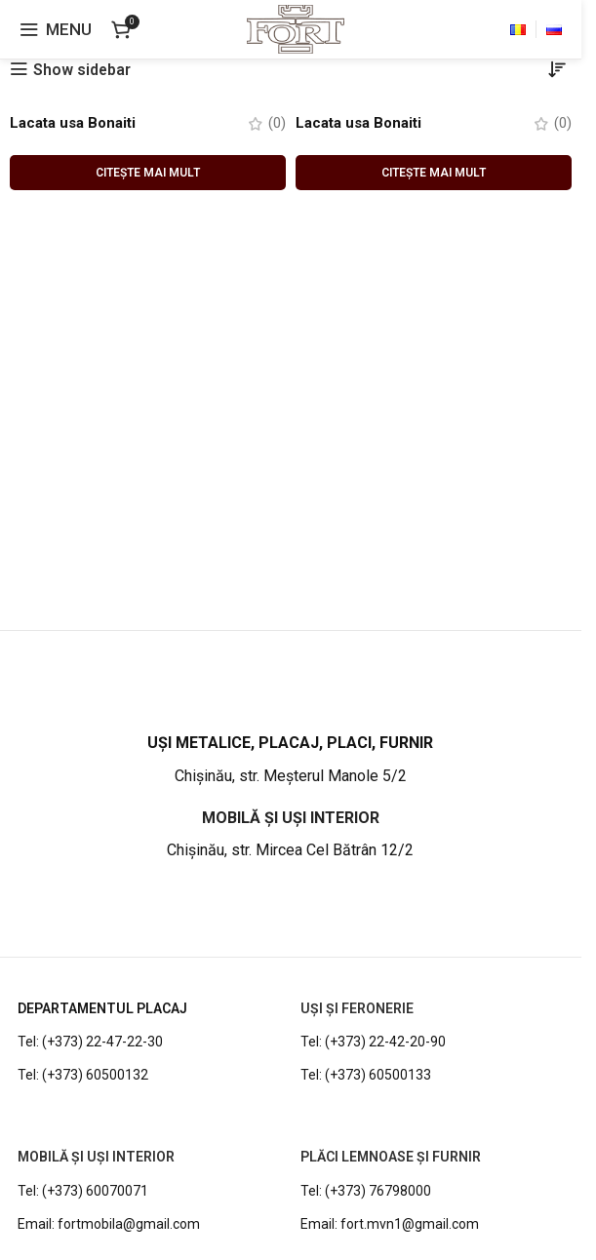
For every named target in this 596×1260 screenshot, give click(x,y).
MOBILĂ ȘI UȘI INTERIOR (96, 1157)
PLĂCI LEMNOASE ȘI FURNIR (390, 1157)
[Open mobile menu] (55, 29)
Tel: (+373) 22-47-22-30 (90, 1042)
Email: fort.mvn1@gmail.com (389, 1224)
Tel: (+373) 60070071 (83, 1191)
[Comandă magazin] (557, 70)
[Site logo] (295, 28)
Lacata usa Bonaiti (77, 123)
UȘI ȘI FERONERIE (357, 1009)
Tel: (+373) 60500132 (83, 1075)
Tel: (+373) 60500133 (365, 1075)
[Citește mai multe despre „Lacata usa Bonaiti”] (148, 173)
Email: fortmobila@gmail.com (109, 1224)
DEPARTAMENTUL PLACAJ (102, 1009)
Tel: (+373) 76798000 (365, 1191)
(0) (276, 125)
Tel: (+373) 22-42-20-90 (373, 1042)
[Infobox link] (290, 760)
